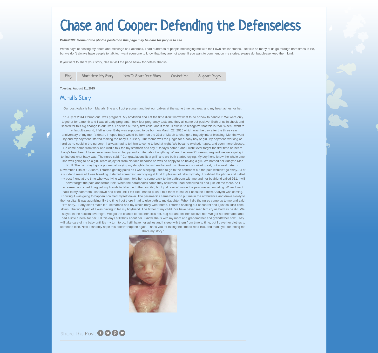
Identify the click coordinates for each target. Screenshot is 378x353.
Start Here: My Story (97, 76)
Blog (68, 76)
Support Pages (209, 76)
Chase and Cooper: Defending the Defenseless (180, 26)
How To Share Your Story (142, 76)
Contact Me (179, 76)
